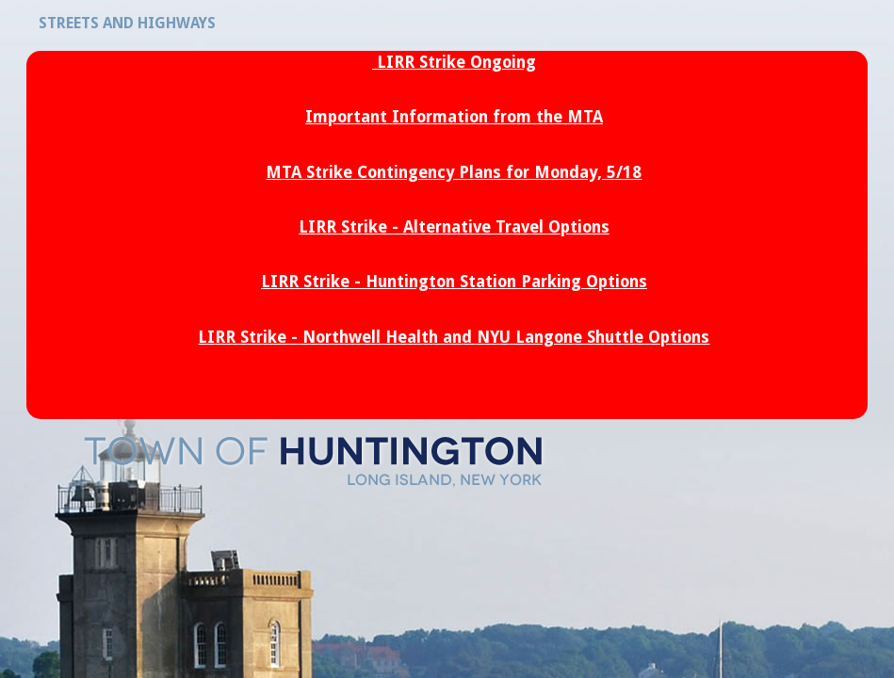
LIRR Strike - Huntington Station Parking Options (454, 281)
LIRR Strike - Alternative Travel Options (454, 227)
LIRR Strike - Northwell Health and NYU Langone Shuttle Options (453, 337)
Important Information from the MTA (454, 116)
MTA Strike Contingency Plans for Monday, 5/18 (454, 172)
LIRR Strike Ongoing (456, 62)
